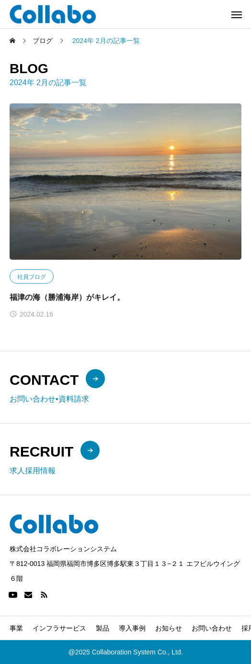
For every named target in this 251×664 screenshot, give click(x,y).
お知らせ (168, 628)
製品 (102, 628)
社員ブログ (31, 276)
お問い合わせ (212, 628)
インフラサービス (59, 628)
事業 (16, 628)
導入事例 (132, 628)
